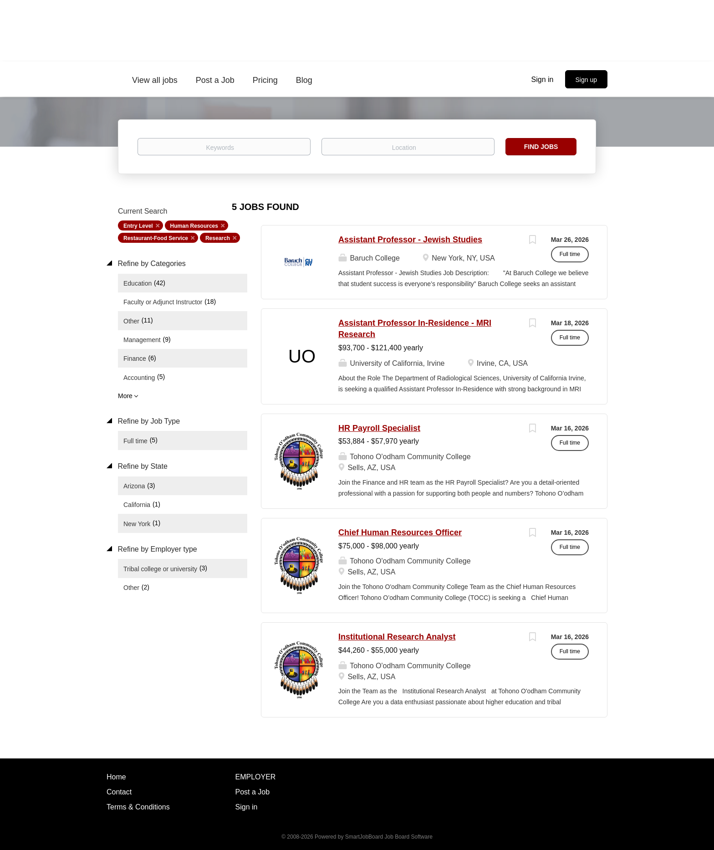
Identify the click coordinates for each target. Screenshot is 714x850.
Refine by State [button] (142, 466)
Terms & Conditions (138, 807)
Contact (119, 792)
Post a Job (252, 792)
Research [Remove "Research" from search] (217, 238)
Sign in (542, 79)
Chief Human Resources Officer (400, 532)
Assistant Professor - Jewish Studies (410, 239)
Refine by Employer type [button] (156, 549)
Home (116, 777)
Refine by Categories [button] (151, 263)
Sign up (586, 79)
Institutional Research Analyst (396, 636)
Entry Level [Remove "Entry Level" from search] (138, 226)
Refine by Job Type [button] (148, 421)
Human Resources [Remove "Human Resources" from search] (194, 226)
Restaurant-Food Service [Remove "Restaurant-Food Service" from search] (155, 238)
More (125, 395)
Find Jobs (541, 146)
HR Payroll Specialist (379, 428)
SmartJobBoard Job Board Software (389, 837)
